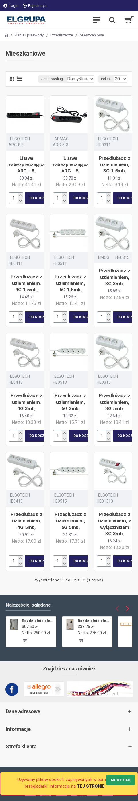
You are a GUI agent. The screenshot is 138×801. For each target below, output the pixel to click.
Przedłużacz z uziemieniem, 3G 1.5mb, (115, 170)
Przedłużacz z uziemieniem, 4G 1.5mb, (26, 289)
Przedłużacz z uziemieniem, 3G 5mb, (115, 408)
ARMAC (61, 145)
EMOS (103, 263)
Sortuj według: (30, 85)
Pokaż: (106, 85)
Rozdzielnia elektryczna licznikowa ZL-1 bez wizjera (38, 621)
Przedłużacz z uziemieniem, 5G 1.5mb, (70, 289)
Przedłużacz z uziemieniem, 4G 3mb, (26, 408)
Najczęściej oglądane (28, 605)
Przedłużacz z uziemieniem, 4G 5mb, (26, 526)
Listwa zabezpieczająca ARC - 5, (70, 170)
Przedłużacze (61, 35)
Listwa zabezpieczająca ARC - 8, (26, 170)
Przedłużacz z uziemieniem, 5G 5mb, (70, 526)
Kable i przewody (29, 35)
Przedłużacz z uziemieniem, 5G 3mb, (70, 408)
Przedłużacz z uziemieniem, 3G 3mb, (115, 283)
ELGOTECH (20, 145)
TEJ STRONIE (91, 786)
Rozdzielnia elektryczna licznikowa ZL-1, (94, 621)
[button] (117, 608)
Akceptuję (120, 780)
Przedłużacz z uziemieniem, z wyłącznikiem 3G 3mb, (114, 529)
